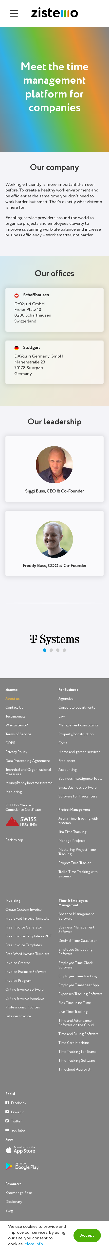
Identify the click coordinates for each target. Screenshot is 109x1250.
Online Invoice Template (24, 998)
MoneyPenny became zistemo (29, 783)
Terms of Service (18, 734)
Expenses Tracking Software (80, 994)
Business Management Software (76, 930)
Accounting (67, 770)
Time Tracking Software (76, 1060)
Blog (9, 1210)
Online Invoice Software (24, 989)
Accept (87, 1235)
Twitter (13, 1121)
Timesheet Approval (74, 1069)
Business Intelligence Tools (80, 778)
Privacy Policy (16, 752)
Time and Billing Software (78, 1034)
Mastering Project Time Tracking (77, 852)
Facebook (15, 1103)
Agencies (65, 699)
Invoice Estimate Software (26, 972)
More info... (35, 1244)
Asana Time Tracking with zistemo (78, 821)
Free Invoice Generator (23, 927)
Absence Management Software (76, 916)
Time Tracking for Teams (77, 1052)
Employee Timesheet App (78, 985)
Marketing (13, 792)
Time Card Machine (73, 1043)
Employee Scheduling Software (75, 952)
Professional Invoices (22, 1007)
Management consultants (78, 725)
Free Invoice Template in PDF (28, 936)
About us (12, 699)
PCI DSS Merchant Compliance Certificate (23, 807)
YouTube (15, 1130)
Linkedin (14, 1112)
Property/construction (76, 734)
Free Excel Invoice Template (27, 918)
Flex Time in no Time (74, 1003)
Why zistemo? (16, 725)
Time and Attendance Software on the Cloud (76, 1023)
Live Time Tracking (73, 1012)
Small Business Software (77, 787)
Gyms (62, 743)
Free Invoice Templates (23, 945)
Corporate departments (76, 707)
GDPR (10, 743)
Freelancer (66, 761)
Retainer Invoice (18, 1016)
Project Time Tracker (74, 863)
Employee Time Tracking (77, 976)
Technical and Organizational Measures (28, 772)
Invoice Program (18, 981)
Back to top (14, 840)
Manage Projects (72, 841)
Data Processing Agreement (27, 761)
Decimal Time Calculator (77, 941)
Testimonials (15, 716)
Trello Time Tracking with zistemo (78, 874)
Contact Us (14, 707)
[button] (44, 650)
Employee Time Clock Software (75, 965)
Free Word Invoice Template (27, 954)
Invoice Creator (17, 963)
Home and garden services (79, 752)
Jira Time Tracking (72, 832)
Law (61, 716)
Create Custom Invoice (23, 909)
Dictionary (13, 1202)
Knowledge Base (18, 1193)
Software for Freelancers (77, 796)
